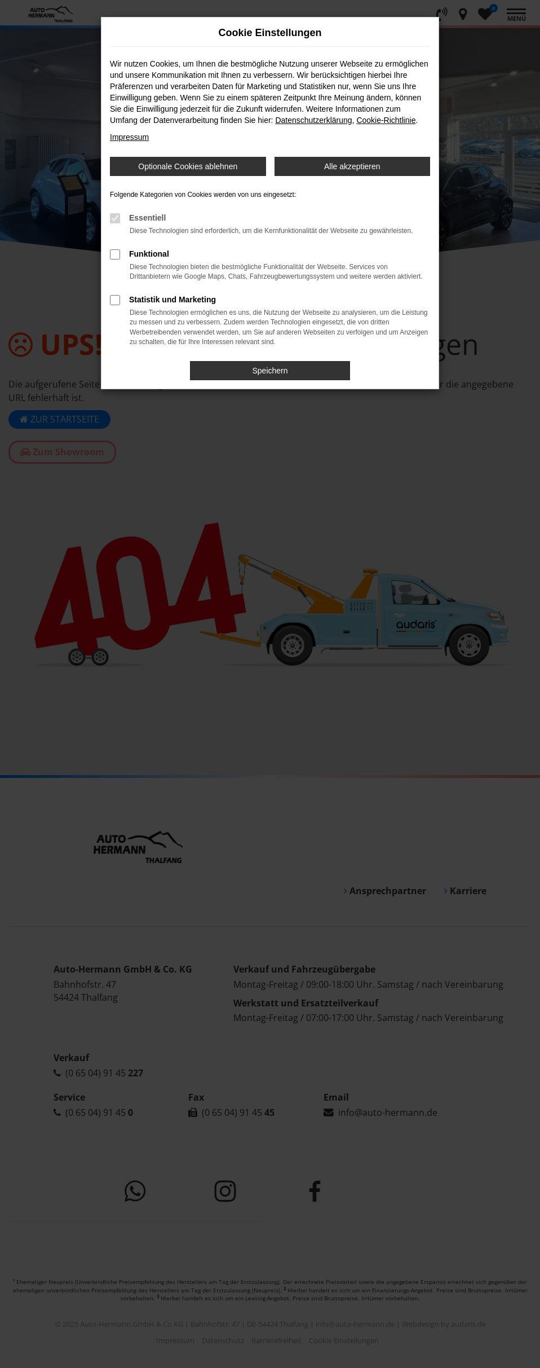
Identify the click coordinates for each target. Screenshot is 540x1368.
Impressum (129, 137)
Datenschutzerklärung (313, 120)
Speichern (269, 370)
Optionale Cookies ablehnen (187, 166)
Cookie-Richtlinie (385, 120)
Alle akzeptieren (352, 166)
